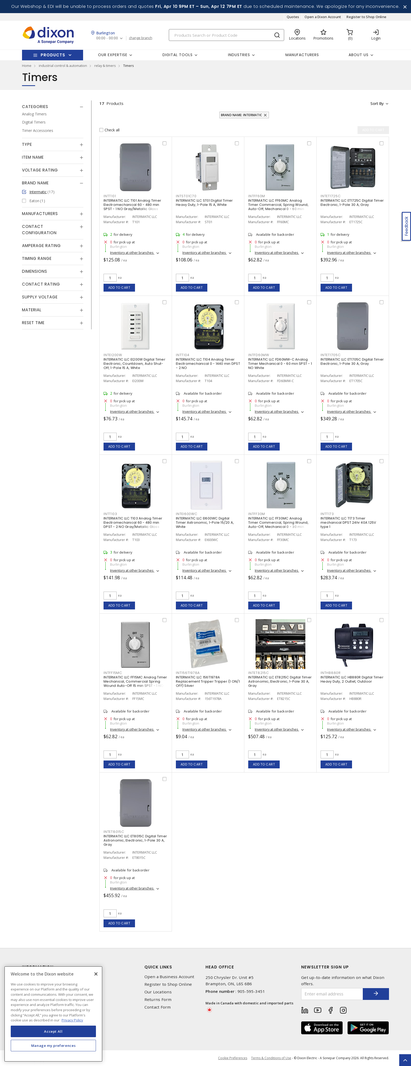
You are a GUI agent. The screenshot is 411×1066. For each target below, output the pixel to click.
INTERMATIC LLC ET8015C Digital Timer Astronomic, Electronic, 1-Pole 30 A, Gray (135, 840)
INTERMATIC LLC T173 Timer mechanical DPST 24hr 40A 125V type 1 (348, 522)
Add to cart (119, 287)
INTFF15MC (113, 673)
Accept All (53, 1031)
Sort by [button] (377, 103)
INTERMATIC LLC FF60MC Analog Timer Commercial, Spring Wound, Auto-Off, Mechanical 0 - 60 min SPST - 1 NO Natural (278, 206)
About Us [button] (359, 54)
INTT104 (182, 355)
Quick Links (158, 967)
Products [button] (53, 55)
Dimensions (34, 271)
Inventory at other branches (132, 252)
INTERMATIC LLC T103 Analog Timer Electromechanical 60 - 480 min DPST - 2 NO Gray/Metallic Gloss (133, 522)
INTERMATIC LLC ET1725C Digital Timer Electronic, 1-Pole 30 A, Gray (352, 202)
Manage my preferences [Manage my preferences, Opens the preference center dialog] (53, 1045)
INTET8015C (114, 831)
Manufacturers (302, 54)
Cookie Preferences (232, 1058)
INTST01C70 (186, 196)
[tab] (52, 107)
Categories (35, 106)
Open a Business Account (169, 976)
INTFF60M (256, 196)
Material (31, 310)
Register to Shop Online (366, 16)
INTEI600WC (186, 514)
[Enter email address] (332, 994)
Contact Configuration (39, 229)
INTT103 (110, 514)
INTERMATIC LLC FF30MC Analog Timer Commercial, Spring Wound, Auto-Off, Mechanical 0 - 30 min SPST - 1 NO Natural (278, 524)
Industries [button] (239, 54)
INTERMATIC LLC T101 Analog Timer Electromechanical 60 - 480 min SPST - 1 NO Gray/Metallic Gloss (132, 204)
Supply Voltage (40, 297)
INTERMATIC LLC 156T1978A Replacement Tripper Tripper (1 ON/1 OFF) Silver (208, 681)
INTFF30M (256, 514)
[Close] (96, 974)
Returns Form (158, 999)
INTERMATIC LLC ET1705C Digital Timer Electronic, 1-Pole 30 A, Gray (352, 361)
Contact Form (157, 1007)
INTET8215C (258, 673)
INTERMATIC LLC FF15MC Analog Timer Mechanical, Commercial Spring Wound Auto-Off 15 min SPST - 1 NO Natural (135, 683)
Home (26, 65)
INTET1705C (331, 355)
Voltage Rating (40, 170)
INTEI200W (113, 355)
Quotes (293, 16)
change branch (140, 38)
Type (27, 144)
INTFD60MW (258, 355)
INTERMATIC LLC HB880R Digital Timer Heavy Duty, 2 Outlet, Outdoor (352, 679)
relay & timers (105, 65)
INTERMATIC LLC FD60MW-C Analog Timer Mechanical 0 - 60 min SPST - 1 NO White (280, 363)
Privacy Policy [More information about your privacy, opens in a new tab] (72, 1020)
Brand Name (35, 183)
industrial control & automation (63, 65)
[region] (53, 1014)
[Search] (226, 35)
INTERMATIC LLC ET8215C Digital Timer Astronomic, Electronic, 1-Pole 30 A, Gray (280, 681)
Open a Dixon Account (323, 16)
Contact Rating (41, 284)
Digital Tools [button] (178, 54)
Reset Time (33, 322)
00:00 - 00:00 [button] (107, 38)
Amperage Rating (41, 245)
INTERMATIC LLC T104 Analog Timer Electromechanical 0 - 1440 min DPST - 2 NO (208, 363)
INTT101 (110, 196)
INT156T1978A (188, 673)
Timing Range (37, 258)
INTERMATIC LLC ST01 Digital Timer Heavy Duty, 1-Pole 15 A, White (204, 202)
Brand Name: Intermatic (241, 115)
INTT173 (327, 514)
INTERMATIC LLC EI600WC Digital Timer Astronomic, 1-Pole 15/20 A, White (205, 522)
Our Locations (158, 991)
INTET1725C (331, 196)
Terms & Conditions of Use (271, 1058)
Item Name (33, 157)
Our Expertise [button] (112, 54)
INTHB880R (331, 673)
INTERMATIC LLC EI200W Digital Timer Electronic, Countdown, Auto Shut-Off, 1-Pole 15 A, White (134, 363)
